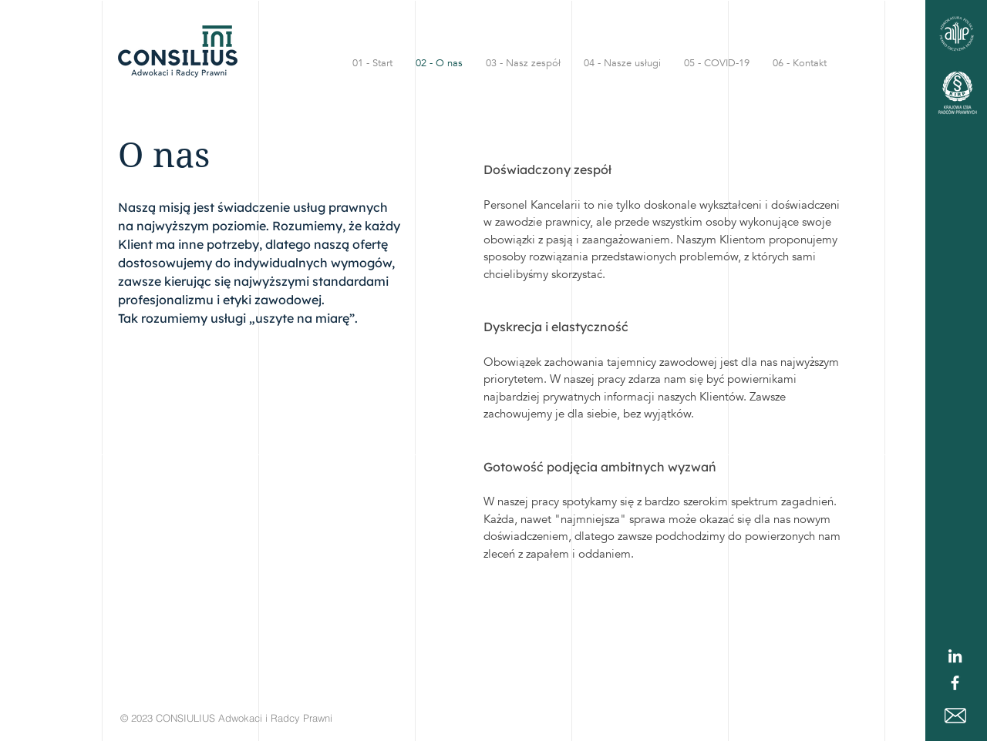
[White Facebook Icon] (955, 682)
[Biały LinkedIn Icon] (955, 656)
